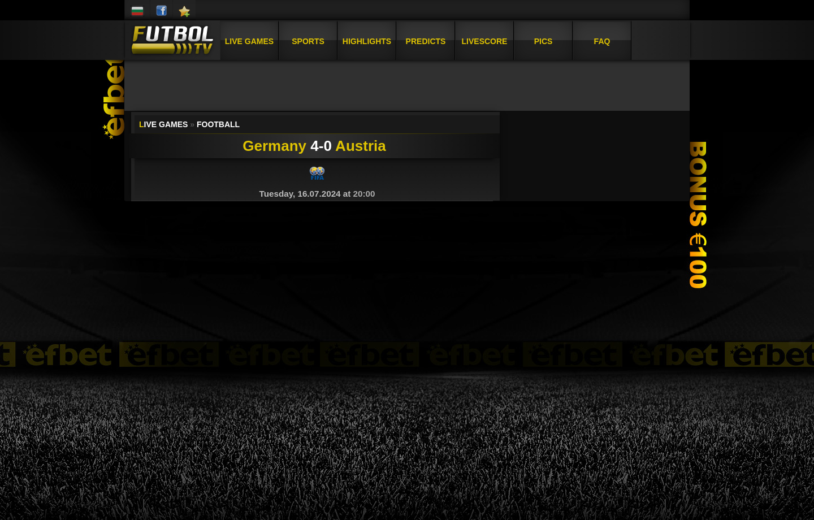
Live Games (249, 41)
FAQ (602, 41)
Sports (308, 41)
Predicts (426, 41)
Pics (543, 41)
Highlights (367, 41)
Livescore (485, 41)
